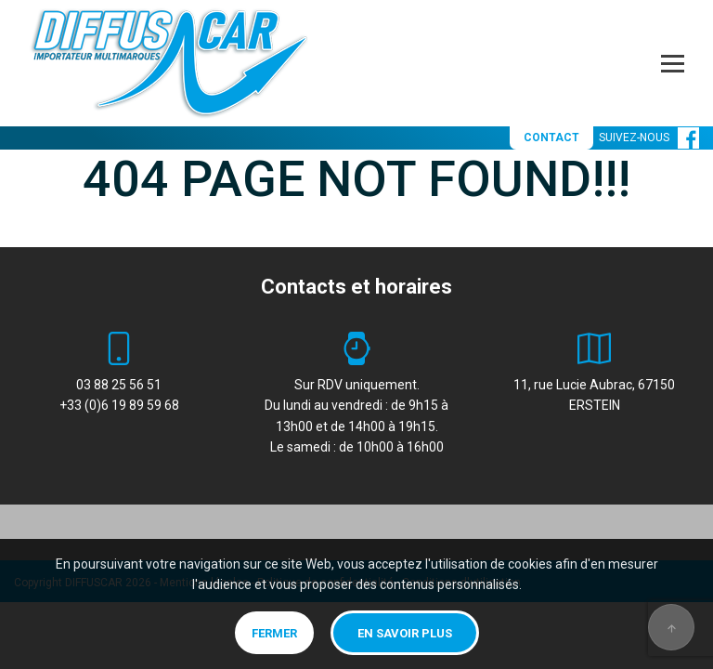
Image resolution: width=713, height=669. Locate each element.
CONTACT (551, 137)
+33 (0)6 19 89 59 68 (119, 405)
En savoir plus (404, 633)
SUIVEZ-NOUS (649, 137)
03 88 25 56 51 (119, 384)
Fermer (274, 633)
